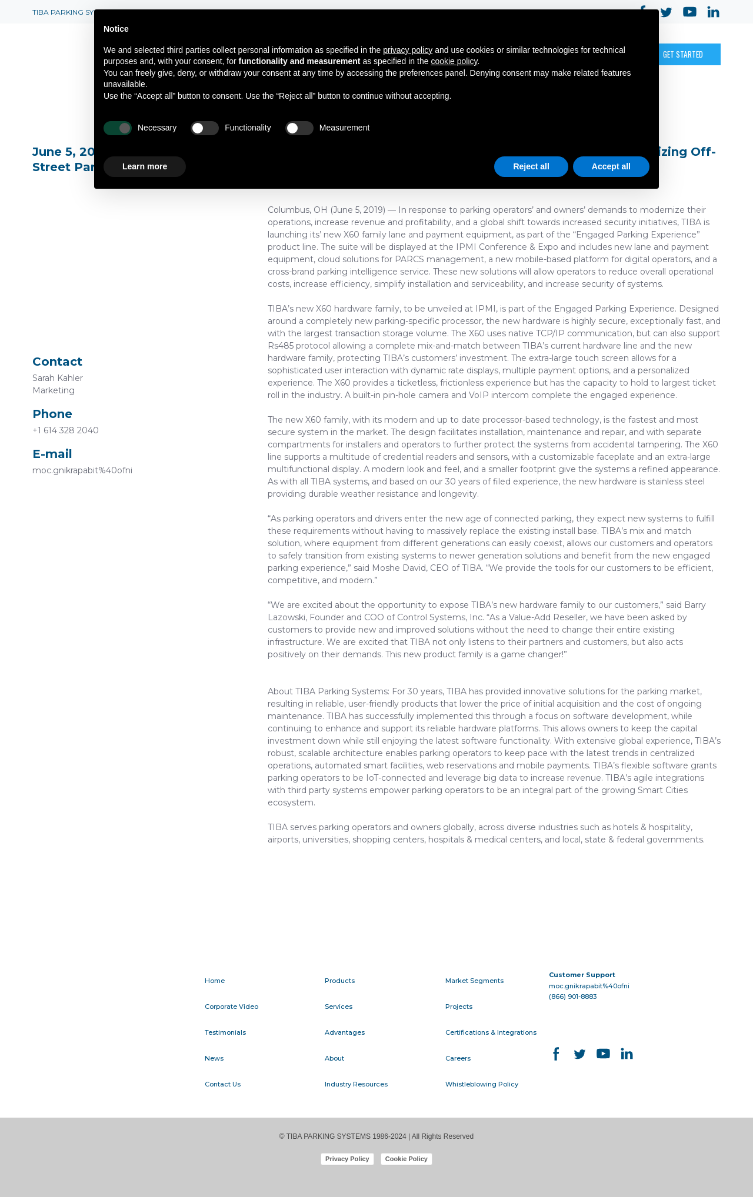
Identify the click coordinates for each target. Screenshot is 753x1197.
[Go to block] (108, 988)
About (334, 1058)
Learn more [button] (144, 166)
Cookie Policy (406, 1158)
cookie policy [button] (454, 61)
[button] (683, 54)
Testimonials (225, 1032)
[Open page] (73, 55)
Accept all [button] (611, 166)
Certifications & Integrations (491, 1032)
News (214, 1058)
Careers (458, 1058)
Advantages (345, 1032)
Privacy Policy (347, 1158)
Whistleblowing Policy (481, 1084)
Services (338, 1006)
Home (215, 981)
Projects (458, 1006)
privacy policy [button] (407, 50)
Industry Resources (356, 1084)
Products (340, 981)
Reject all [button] (531, 166)
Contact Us (223, 1084)
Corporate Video (231, 1006)
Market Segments (474, 981)
